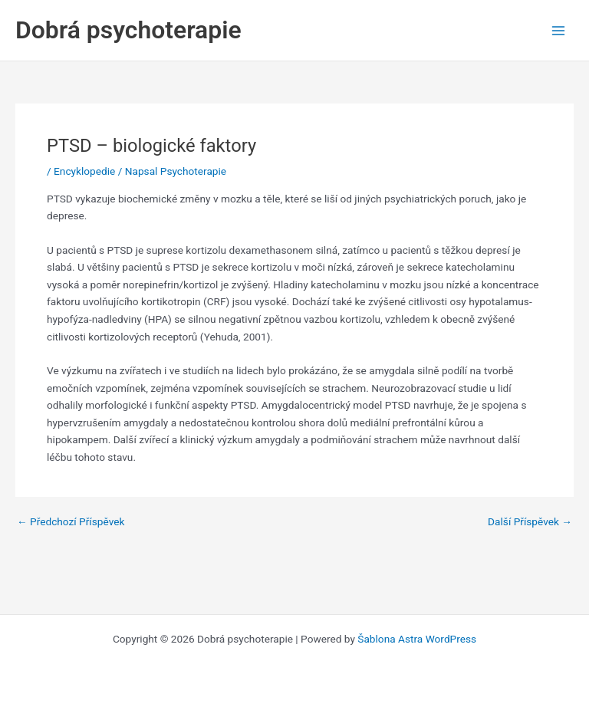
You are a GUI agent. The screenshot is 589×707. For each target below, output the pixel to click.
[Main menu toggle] (558, 30)
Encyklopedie (84, 171)
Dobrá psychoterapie (128, 29)
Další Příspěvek (530, 522)
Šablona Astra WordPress (416, 639)
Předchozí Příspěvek (70, 522)
